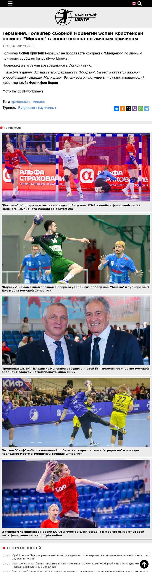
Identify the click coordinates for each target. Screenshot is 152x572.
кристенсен (20, 102)
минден (38, 102)
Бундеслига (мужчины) (37, 108)
